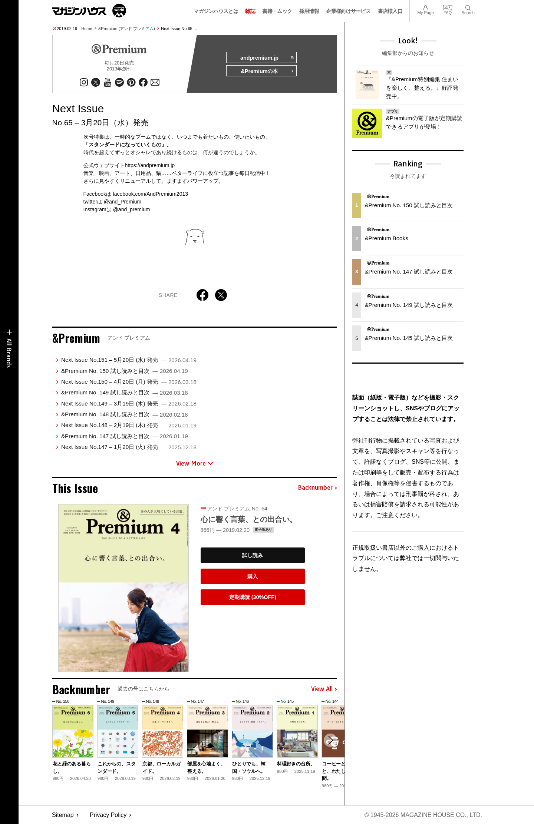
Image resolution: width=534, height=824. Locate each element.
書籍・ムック (277, 11)
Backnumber (317, 487)
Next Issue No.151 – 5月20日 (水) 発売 (129, 360)
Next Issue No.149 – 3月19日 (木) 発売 (129, 403)
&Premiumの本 (267, 71)
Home (86, 28)
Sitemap (63, 815)
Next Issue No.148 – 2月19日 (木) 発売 (129, 425)
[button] (330, 740)
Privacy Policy (108, 815)
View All (324, 689)
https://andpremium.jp (150, 165)
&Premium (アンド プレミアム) (126, 28)
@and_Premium (122, 202)
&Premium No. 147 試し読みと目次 (124, 436)
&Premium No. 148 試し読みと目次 (124, 414)
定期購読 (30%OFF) (252, 597)
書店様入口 (390, 11)
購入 (252, 576)
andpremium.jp (266, 58)
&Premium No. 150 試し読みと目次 (124, 371)
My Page (425, 7)
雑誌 (250, 11)
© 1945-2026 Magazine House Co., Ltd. (423, 815)
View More (194, 463)
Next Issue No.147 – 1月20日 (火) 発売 (129, 447)
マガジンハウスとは (216, 11)
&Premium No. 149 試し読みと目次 (124, 392)
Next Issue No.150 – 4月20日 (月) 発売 (129, 381)
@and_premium (131, 209)
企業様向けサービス (348, 11)
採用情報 (309, 11)
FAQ (447, 7)
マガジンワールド (89, 10)
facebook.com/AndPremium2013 (150, 194)
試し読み (252, 555)
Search (468, 7)
